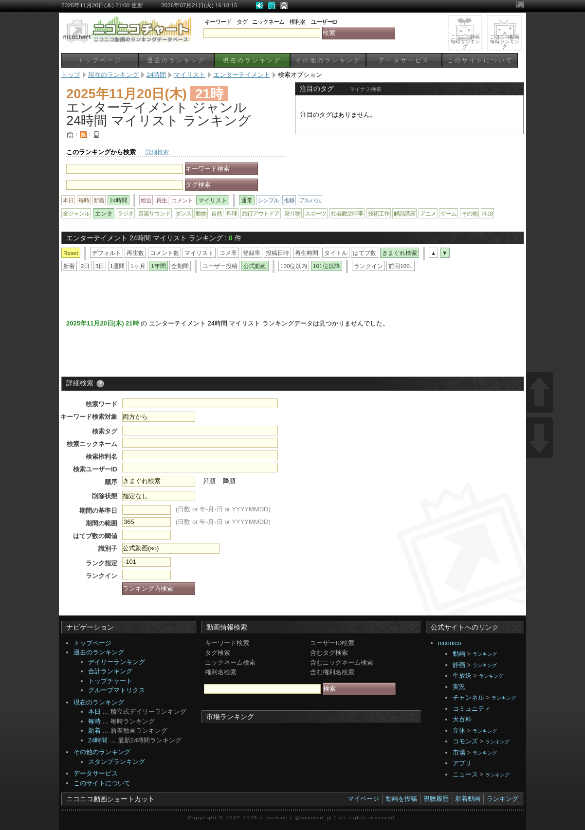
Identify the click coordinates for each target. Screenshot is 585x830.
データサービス (404, 60)
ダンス (183, 213)
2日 (85, 266)
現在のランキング (252, 60)
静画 (459, 664)
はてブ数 (364, 253)
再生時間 (306, 253)
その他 (469, 213)
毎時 (83, 200)
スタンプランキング (116, 761)
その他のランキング (328, 60)
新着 (98, 200)
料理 (231, 213)
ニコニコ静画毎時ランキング (465, 41)
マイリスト (199, 253)
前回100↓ (400, 266)
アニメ (428, 213)
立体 (459, 730)
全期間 (180, 266)
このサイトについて (480, 60)
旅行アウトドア (260, 213)
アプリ (462, 763)
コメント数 (164, 253)
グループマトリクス (116, 690)
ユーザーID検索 (332, 643)
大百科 (462, 719)
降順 (229, 481)
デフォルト (106, 253)
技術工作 (378, 213)
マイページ (363, 798)
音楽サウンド (154, 213)
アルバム (310, 200)
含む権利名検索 (332, 672)
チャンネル (468, 697)
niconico (449, 643)
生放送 (462, 675)
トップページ (100, 60)
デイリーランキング (116, 662)
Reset (70, 253)
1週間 (117, 266)
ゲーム (448, 213)
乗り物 (292, 213)
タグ (242, 21)
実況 (459, 686)
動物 (201, 213)
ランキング (485, 654)
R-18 (487, 213)
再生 (161, 200)
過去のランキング (176, 60)
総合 (146, 200)
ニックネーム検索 (230, 662)
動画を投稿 (401, 798)
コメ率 (228, 253)
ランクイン (368, 266)
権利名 (298, 21)
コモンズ (465, 741)
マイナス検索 (365, 89)
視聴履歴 (436, 798)
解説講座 (404, 213)
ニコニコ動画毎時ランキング (504, 41)
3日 (100, 266)
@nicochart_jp (313, 817)
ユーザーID (324, 21)
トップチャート (110, 681)
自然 (216, 213)
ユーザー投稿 (220, 266)
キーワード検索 (227, 643)
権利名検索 (221, 672)
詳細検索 (157, 152)
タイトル (335, 253)
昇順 (209, 481)
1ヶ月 (138, 266)
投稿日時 (277, 253)
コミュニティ (472, 708)
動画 (459, 653)
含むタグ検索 (329, 652)
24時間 (98, 740)
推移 (289, 200)
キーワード (217, 21)
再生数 (135, 253)
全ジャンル (76, 213)
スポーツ (315, 213)
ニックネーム (268, 21)
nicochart (274, 817)
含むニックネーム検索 (341, 662)
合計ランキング (110, 671)
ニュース (465, 774)
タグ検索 (217, 652)
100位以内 (294, 266)
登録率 (251, 253)
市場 (459, 752)
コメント (182, 200)
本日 (68, 200)
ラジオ (125, 213)
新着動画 (467, 798)
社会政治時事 (347, 213)
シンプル (268, 200)
